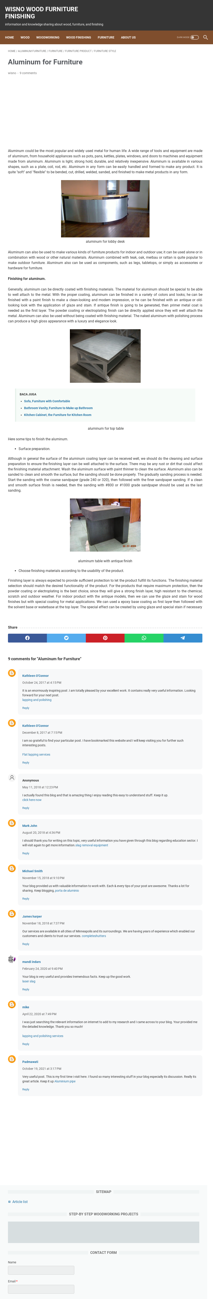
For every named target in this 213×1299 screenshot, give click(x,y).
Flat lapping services (36, 824)
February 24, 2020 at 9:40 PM (42, 1057)
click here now (32, 874)
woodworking (79, 1283)
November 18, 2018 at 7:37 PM (43, 1007)
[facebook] (21, 708)
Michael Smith (32, 950)
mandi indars (31, 1050)
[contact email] (180, 145)
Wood (28, 30)
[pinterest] (73, 708)
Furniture (109, 30)
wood (61, 1283)
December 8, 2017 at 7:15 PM (42, 802)
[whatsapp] (99, 708)
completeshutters (47, 1024)
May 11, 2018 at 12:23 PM (40, 857)
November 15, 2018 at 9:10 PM (43, 957)
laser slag (28, 1070)
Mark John (29, 900)
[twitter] (47, 708)
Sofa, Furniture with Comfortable (47, 434)
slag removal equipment (55, 924)
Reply (25, 778)
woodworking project (140, 1283)
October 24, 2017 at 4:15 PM (41, 752)
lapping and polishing (37, 770)
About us (131, 30)
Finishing (99, 1283)
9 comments (28, 69)
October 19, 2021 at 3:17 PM (41, 1162)
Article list (167, 56)
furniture (116, 1283)
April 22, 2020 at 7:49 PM (39, 1103)
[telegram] (126, 708)
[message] (180, 173)
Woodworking (50, 30)
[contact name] (180, 126)
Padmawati (30, 1155)
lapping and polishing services (42, 1129)
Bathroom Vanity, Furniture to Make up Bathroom (58, 441)
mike (25, 1096)
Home (12, 30)
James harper (32, 1000)
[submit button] (180, 198)
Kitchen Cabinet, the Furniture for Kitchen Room (57, 448)
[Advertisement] (73, 108)
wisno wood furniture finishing (44, 8)
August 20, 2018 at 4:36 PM (41, 907)
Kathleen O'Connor (35, 746)
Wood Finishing (81, 30)
